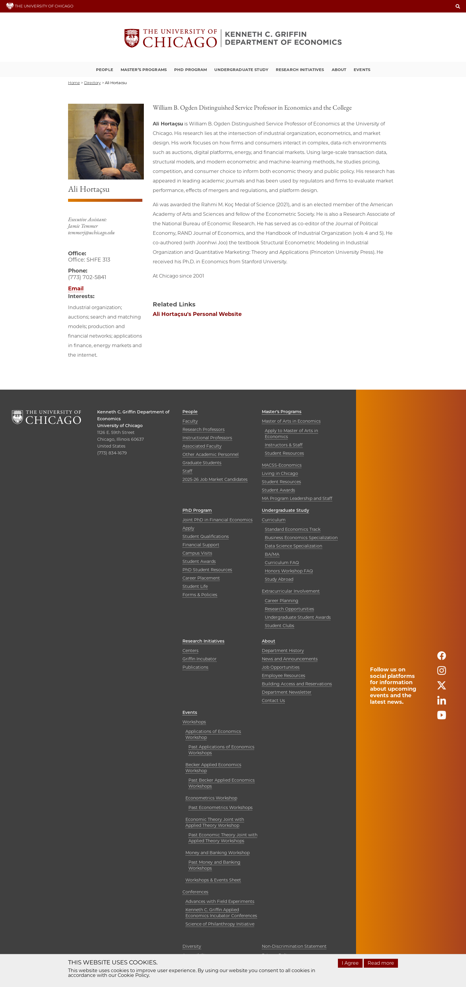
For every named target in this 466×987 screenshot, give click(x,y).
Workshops (194, 722)
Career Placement (201, 578)
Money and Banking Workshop (217, 852)
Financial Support (200, 544)
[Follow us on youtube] (441, 717)
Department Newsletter (286, 692)
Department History (283, 650)
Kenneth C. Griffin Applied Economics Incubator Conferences (221, 912)
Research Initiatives (300, 69)
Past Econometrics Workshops (220, 807)
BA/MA (272, 554)
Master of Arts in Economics (291, 421)
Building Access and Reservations (297, 684)
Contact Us (273, 700)
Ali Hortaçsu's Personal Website (197, 314)
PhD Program (190, 69)
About (339, 69)
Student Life (195, 586)
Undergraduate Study (241, 69)
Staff (187, 471)
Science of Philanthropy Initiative (219, 924)
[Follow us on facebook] (441, 658)
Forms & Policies (199, 594)
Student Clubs (279, 625)
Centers (190, 650)
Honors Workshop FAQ (289, 571)
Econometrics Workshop (211, 798)
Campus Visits (197, 553)
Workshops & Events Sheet (213, 880)
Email (76, 288)
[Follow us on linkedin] (441, 703)
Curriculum (274, 519)
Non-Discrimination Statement (294, 946)
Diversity (191, 946)
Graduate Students (201, 462)
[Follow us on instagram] (441, 673)
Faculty (190, 421)
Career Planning (281, 600)
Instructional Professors (207, 437)
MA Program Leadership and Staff (297, 498)
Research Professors (203, 429)
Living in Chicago (280, 473)
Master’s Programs (144, 69)
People (104, 69)
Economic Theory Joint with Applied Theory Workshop (214, 822)
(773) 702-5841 (87, 277)
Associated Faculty (202, 446)
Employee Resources (283, 675)
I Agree (350, 963)
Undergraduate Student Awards (298, 617)
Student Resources (284, 453)
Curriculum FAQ (282, 562)
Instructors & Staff (284, 445)
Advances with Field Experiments (219, 901)
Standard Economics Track (292, 529)
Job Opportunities (281, 667)
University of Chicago (120, 425)
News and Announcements (290, 659)
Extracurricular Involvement (291, 591)
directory (92, 82)
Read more (381, 963)
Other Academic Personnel (210, 454)
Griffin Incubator (199, 659)
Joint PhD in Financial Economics (217, 519)
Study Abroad (279, 579)
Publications (195, 667)
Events (362, 69)
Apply (188, 528)
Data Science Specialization (293, 546)
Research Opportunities (289, 609)
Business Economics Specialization (301, 537)
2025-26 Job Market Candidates (215, 479)
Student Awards (278, 490)
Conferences (195, 892)
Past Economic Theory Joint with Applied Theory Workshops (222, 837)
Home (74, 82)
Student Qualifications (205, 536)
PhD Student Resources (207, 569)
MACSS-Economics (282, 465)
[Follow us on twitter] (441, 688)
